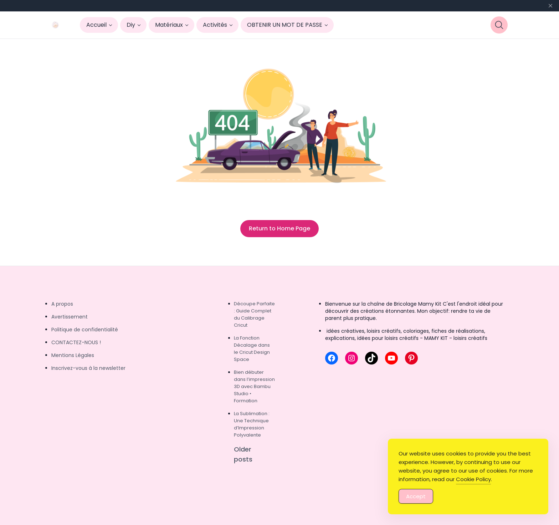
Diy (131, 25)
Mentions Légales (72, 355)
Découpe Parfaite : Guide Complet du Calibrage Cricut (254, 314)
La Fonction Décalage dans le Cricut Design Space (252, 349)
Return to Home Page (279, 228)
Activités (215, 25)
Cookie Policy (473, 479)
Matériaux (169, 25)
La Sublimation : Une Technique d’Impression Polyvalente (252, 424)
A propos (62, 303)
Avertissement (69, 316)
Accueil (96, 25)
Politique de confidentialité (84, 329)
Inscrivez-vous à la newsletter (88, 368)
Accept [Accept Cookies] (416, 496)
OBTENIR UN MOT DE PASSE (284, 25)
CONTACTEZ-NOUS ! (76, 342)
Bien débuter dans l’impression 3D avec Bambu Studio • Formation (254, 386)
